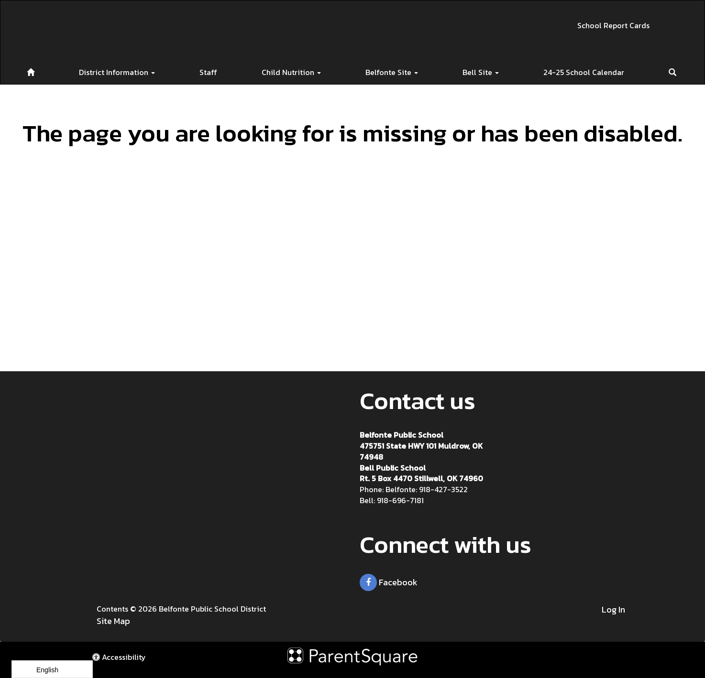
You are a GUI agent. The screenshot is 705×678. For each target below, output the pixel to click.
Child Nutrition (291, 72)
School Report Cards (613, 25)
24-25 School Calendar (583, 72)
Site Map (113, 620)
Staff (208, 72)
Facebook (389, 582)
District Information (117, 72)
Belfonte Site (391, 72)
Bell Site (481, 72)
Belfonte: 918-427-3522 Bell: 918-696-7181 (414, 495)
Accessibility (119, 657)
